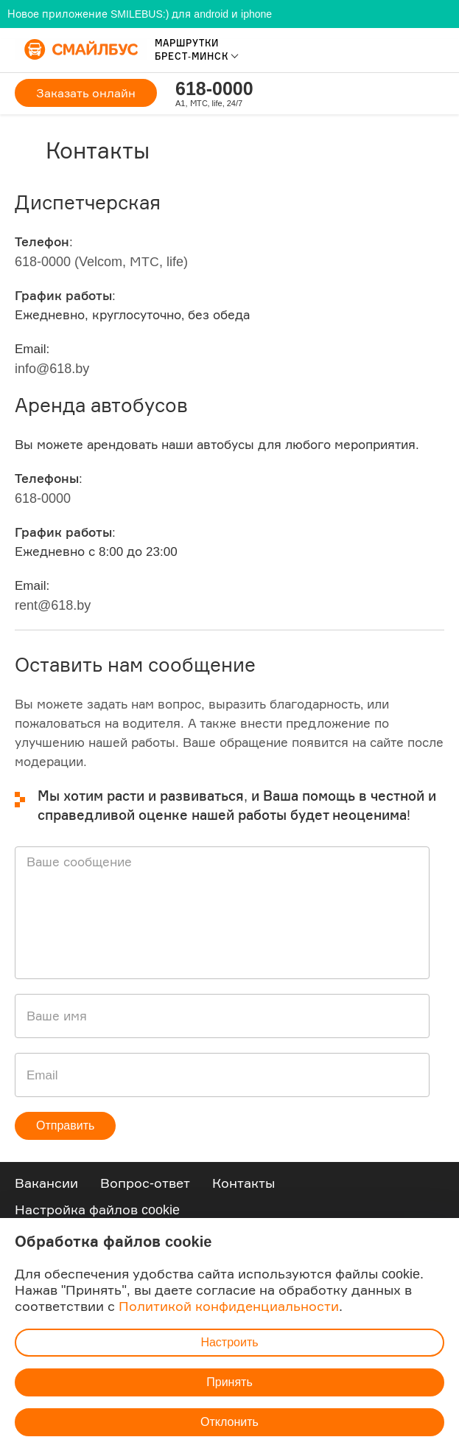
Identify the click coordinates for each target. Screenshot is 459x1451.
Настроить (229, 1342)
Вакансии (46, 1183)
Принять (229, 1382)
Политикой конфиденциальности (229, 1306)
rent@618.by (53, 604)
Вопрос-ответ (145, 1183)
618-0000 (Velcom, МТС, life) (101, 261)
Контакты (243, 1183)
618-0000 (214, 88)
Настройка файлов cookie (97, 1209)
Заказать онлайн (86, 93)
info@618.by (52, 368)
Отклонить (229, 1422)
